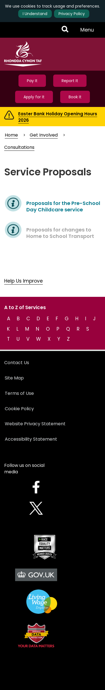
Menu (88, 32)
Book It (75, 97)
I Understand (35, 13)
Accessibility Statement (31, 439)
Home (11, 135)
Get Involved (44, 135)
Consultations (19, 147)
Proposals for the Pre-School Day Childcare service (63, 206)
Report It (70, 80)
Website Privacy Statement (35, 424)
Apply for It (34, 97)
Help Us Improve (23, 281)
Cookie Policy (19, 408)
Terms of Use (19, 393)
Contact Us (16, 362)
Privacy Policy (72, 13)
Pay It (32, 80)
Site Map (14, 378)
